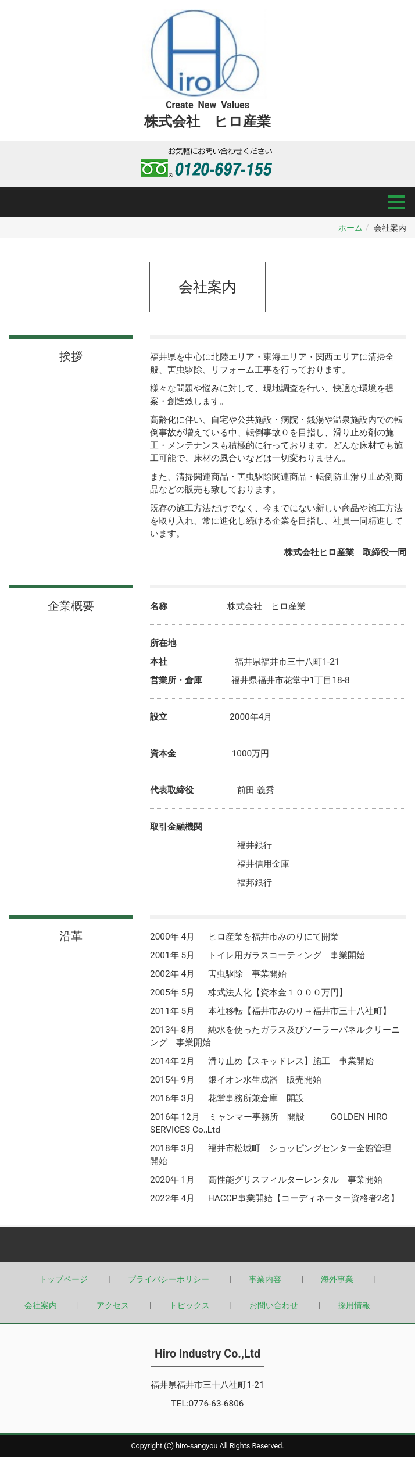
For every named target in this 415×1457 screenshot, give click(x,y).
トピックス (189, 1305)
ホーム (350, 228)
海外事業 (337, 1279)
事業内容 (265, 1279)
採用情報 (354, 1305)
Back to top (207, 1244)
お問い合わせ (273, 1305)
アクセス (112, 1305)
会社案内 (40, 1305)
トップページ (63, 1279)
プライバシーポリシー (168, 1279)
